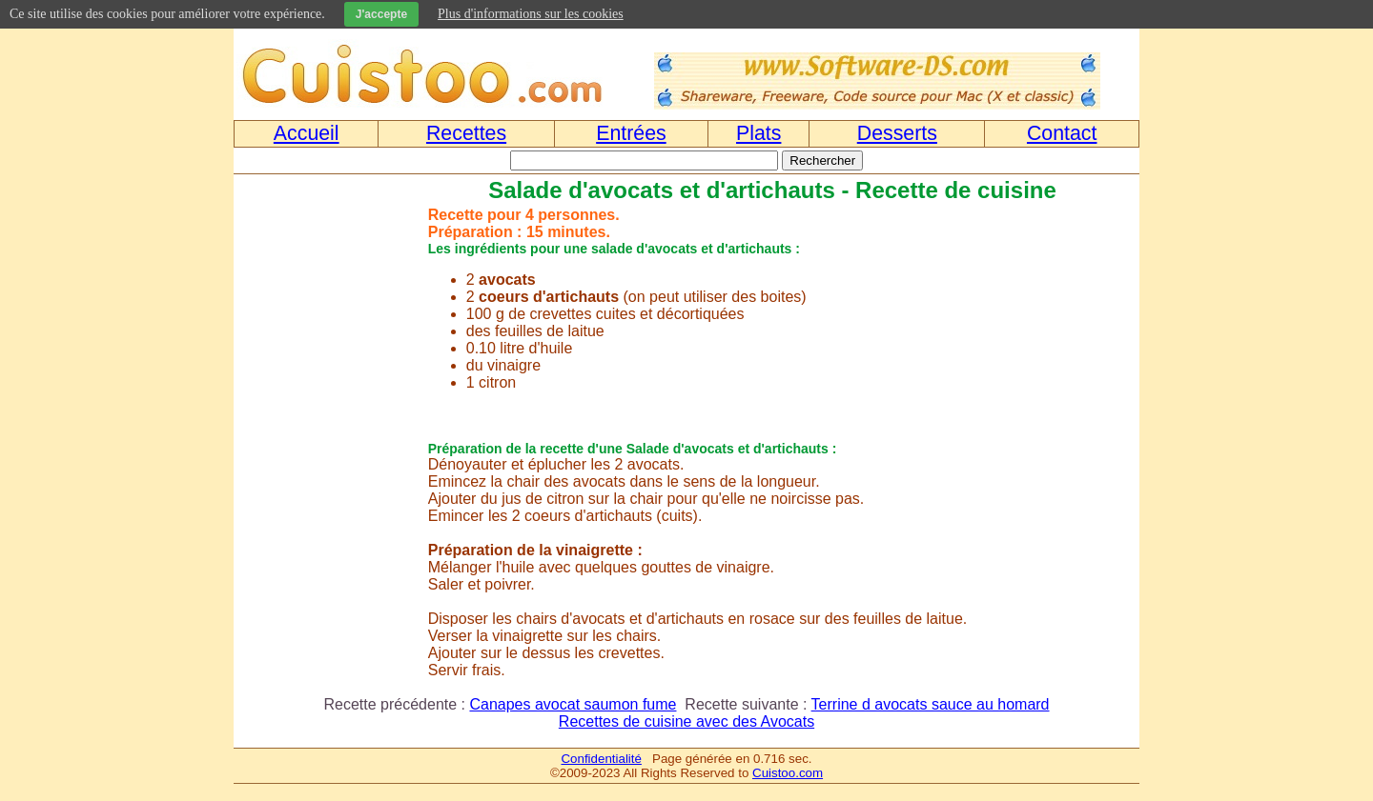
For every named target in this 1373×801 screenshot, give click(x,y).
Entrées (631, 133)
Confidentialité (601, 758)
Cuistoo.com (787, 773)
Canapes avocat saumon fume (572, 704)
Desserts (897, 133)
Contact (1062, 133)
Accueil (306, 133)
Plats (758, 133)
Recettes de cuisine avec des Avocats (686, 721)
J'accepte (381, 14)
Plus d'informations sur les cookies (531, 14)
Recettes (466, 133)
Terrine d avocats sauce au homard (930, 704)
